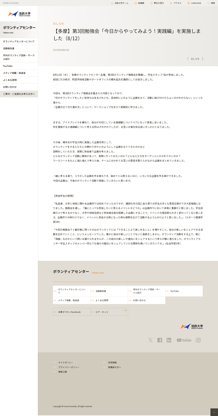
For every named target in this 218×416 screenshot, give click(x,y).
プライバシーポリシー (68, 367)
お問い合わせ (10, 86)
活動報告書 (8, 48)
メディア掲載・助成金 (14, 72)
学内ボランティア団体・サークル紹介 (19, 57)
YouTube (7, 66)
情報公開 (62, 372)
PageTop (214, 412)
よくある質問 (10, 79)
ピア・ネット (102, 312)
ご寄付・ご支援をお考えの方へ (19, 93)
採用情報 (112, 363)
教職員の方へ (114, 367)
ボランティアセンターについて (19, 41)
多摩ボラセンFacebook (69, 312)
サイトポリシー (65, 363)
